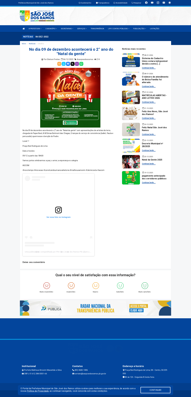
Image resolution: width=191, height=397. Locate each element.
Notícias (32, 44)
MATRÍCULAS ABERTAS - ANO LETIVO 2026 (154, 96)
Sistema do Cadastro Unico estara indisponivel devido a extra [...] (155, 61)
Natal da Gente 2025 (152, 159)
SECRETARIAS (67, 29)
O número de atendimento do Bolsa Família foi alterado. (155, 80)
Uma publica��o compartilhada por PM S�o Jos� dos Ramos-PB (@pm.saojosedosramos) (64, 252)
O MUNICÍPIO (51, 29)
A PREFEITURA (35, 29)
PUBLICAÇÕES (139, 29)
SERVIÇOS (82, 29)
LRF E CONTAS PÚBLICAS (118, 29)
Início (24, 44)
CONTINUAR (155, 390)
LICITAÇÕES (154, 29)
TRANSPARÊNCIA (97, 29)
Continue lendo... (149, 68)
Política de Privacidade (38, 391)
